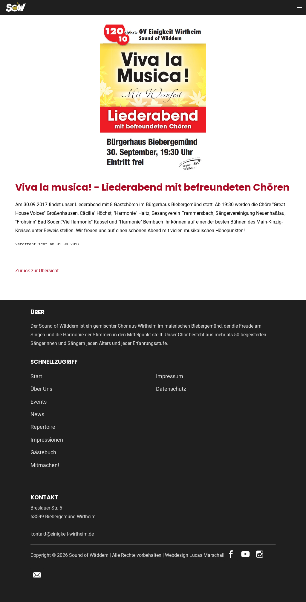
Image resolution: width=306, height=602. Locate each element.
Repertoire (42, 427)
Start (36, 376)
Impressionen (46, 440)
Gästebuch (43, 452)
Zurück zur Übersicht (37, 270)
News (37, 414)
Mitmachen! (44, 465)
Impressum (169, 376)
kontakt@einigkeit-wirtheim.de (62, 534)
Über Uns (41, 389)
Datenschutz (171, 389)
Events (38, 402)
